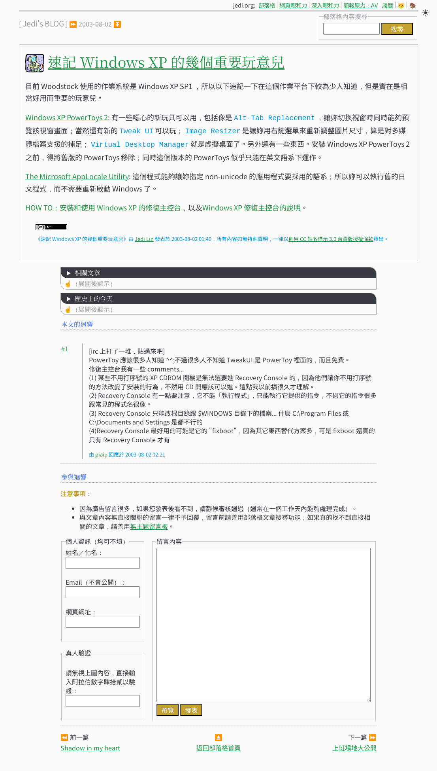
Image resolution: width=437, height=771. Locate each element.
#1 (64, 346)
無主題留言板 (149, 524)
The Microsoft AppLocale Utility (77, 174)
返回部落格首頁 (218, 745)
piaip (101, 452)
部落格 (266, 5)
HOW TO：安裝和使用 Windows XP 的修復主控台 (103, 205)
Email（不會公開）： (96, 579)
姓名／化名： (85, 550)
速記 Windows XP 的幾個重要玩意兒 (166, 61)
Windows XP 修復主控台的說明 (251, 205)
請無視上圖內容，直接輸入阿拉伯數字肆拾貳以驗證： (100, 679)
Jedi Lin (144, 236)
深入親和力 (325, 5)
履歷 (387, 5)
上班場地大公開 (354, 745)
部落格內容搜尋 (345, 16)
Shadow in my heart (90, 745)
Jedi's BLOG (43, 23)
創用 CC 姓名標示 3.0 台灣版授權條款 (330, 236)
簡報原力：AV (360, 5)
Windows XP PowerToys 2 (66, 117)
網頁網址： (81, 609)
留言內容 (169, 539)
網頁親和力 (293, 5)
